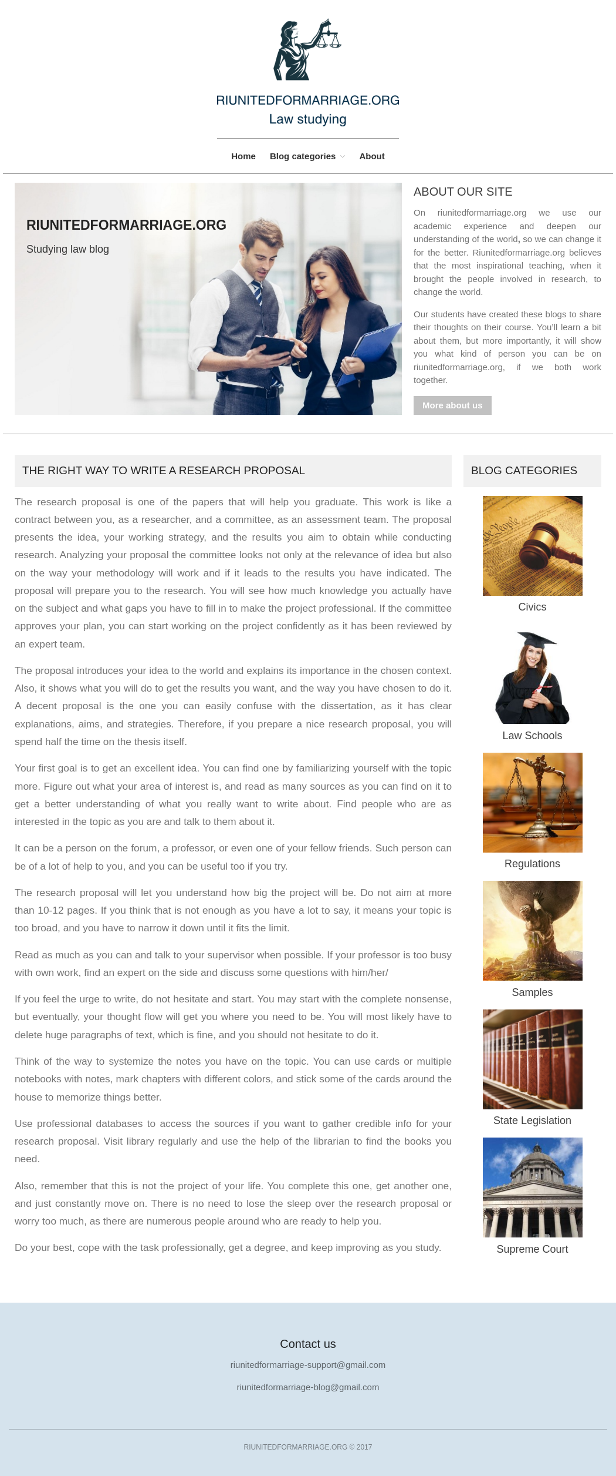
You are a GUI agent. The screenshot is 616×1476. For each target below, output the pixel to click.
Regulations (532, 864)
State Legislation (532, 1120)
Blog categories (303, 156)
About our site (463, 191)
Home (243, 156)
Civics (533, 607)
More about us (452, 405)
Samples (532, 992)
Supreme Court (532, 1249)
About (371, 156)
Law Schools (532, 736)
